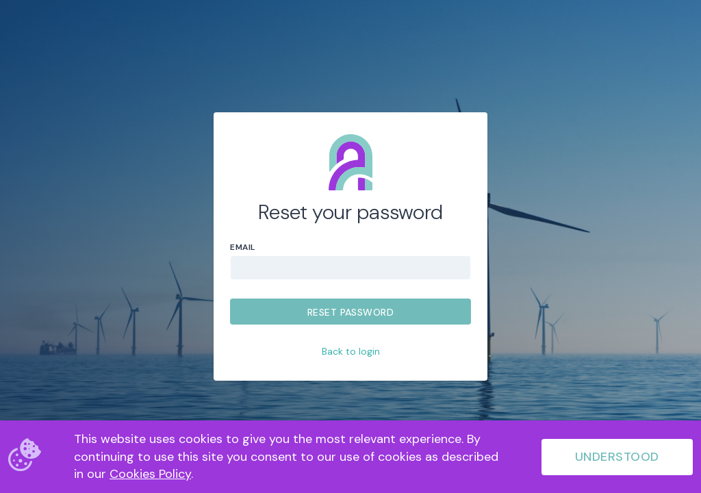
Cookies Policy (150, 474)
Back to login (351, 351)
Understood (617, 456)
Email (242, 247)
